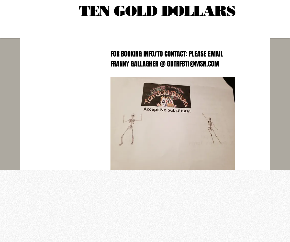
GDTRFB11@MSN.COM (193, 64)
